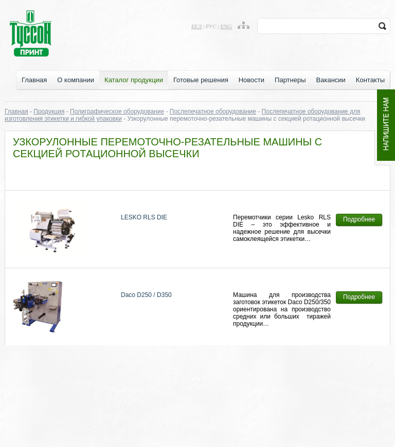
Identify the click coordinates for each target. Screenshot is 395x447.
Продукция (48, 111)
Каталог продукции (133, 80)
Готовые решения (200, 80)
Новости (251, 80)
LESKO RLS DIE (144, 217)
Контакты (370, 80)
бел (196, 26)
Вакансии (331, 80)
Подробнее (359, 219)
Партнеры (290, 80)
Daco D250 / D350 (146, 295)
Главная (34, 80)
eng (226, 26)
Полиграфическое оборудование (117, 111)
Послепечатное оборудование (213, 111)
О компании (75, 80)
